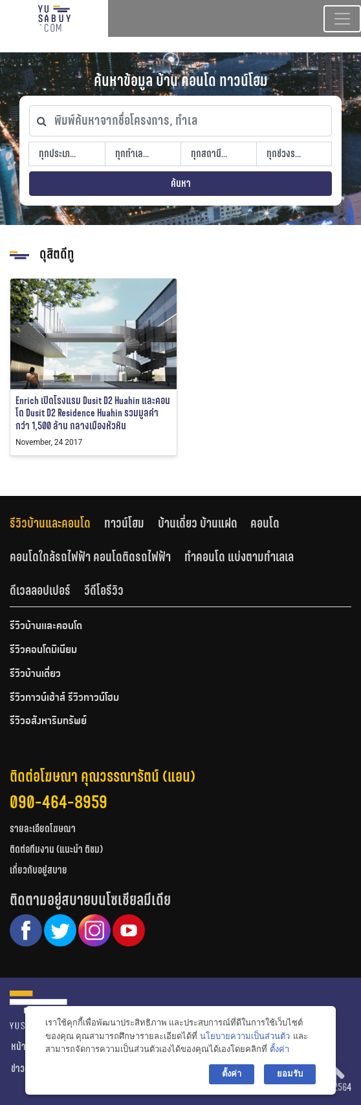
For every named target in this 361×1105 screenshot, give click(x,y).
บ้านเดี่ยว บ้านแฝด (197, 523)
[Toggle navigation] (342, 18)
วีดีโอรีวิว (104, 590)
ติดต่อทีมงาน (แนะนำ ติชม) (56, 849)
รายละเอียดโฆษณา (43, 828)
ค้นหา (181, 183)
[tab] (57, 523)
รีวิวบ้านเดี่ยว (35, 674)
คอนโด (264, 523)
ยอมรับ (290, 1073)
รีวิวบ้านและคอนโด (50, 523)
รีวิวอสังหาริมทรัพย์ (48, 721)
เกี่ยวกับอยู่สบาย (38, 870)
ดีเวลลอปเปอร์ (40, 590)
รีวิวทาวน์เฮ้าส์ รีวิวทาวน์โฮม (64, 698)
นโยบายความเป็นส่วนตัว (245, 1036)
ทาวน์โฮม (124, 523)
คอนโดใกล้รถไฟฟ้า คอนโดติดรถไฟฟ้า (90, 557)
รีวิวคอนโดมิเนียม (43, 650)
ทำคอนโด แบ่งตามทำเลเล (239, 557)
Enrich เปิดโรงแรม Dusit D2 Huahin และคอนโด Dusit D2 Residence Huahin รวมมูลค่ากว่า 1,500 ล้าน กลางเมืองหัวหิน (93, 413)
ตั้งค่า (279, 1049)
